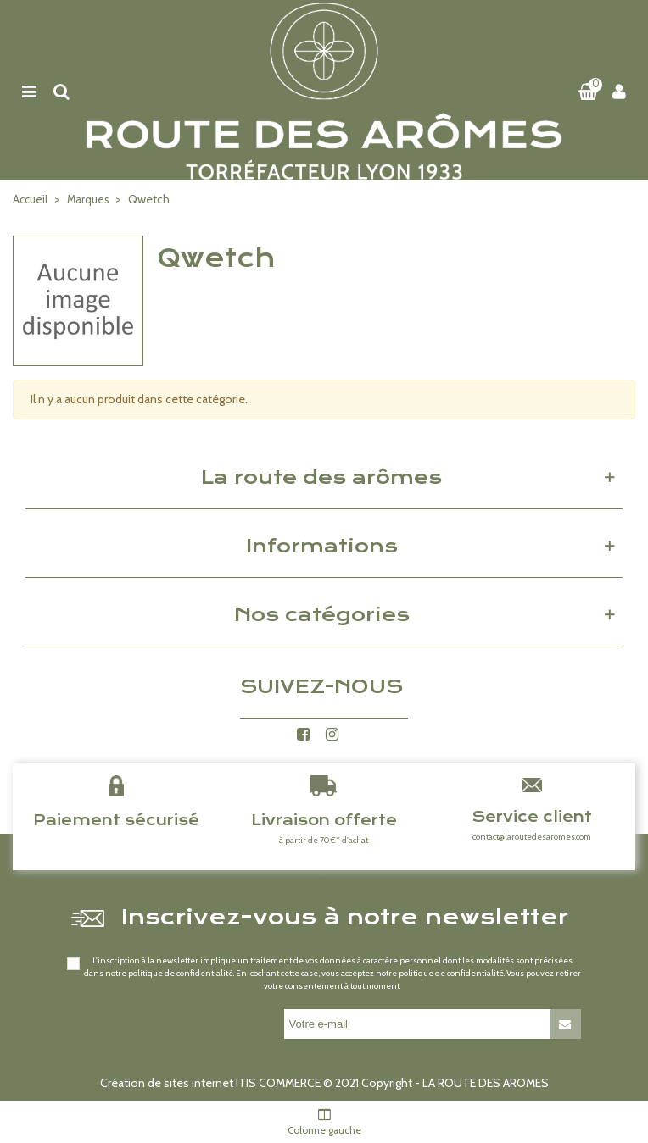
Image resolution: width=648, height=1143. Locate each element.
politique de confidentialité (180, 973)
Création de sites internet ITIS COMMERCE (210, 1082)
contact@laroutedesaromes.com (531, 836)
